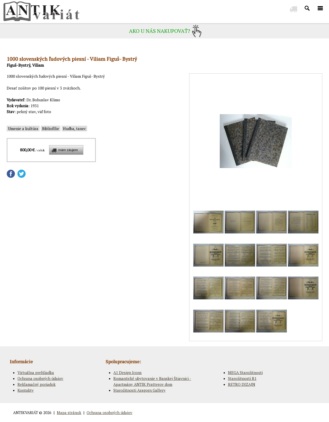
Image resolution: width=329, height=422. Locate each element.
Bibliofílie (50, 128)
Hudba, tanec (74, 128)
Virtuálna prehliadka (35, 372)
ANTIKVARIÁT (25, 412)
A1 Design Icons (127, 372)
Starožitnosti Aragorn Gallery (139, 390)
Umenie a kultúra (23, 128)
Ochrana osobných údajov (40, 378)
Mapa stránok (69, 412)
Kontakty (25, 390)
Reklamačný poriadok (36, 384)
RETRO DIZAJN (241, 384)
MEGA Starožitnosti (245, 372)
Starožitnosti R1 (242, 378)
